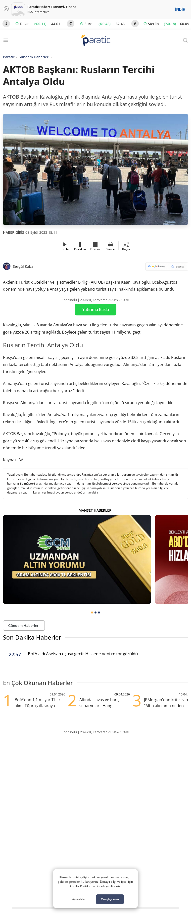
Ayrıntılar (79, 899)
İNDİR (180, 9)
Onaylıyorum (110, 899)
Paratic (9, 57)
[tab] (92, 612)
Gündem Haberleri (33, 57)
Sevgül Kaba (23, 266)
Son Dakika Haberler (32, 637)
